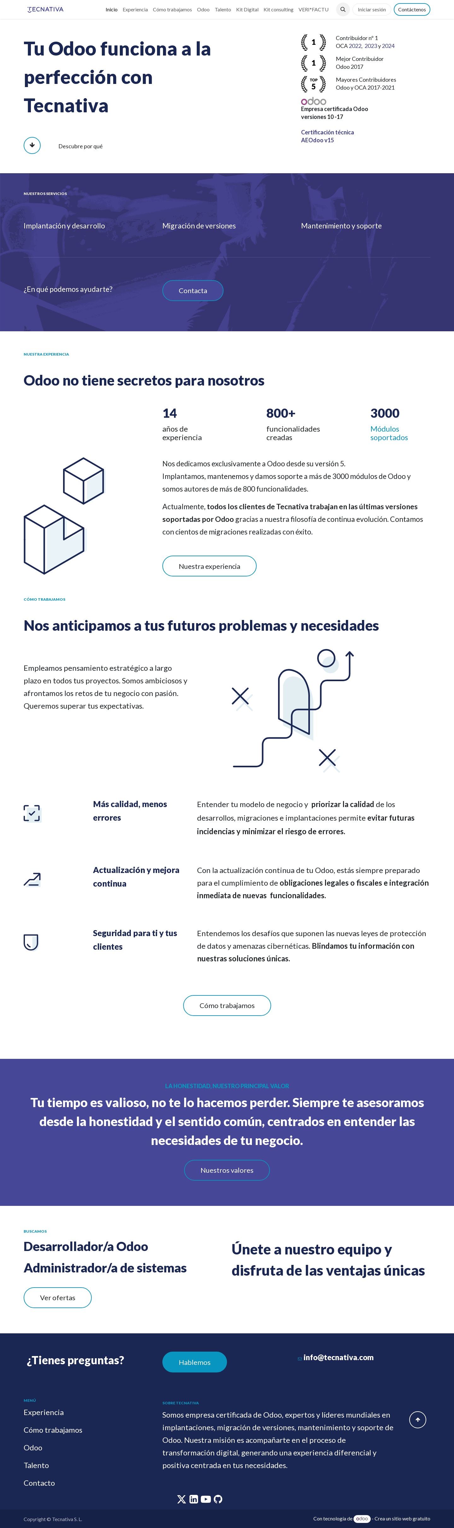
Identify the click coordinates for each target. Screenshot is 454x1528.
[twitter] (182, 1501)
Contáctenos (412, 9)
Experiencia (44, 1412)
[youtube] (206, 1501)
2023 (370, 45)
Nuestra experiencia (209, 566)
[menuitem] (111, 9)
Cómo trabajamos (227, 1005)
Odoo (33, 1447)
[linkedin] (194, 1501)
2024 (388, 45)
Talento (36, 1465)
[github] (218, 1501)
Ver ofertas (57, 1297)
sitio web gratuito (411, 1518)
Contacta (193, 290)
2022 (355, 45)
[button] (343, 9)
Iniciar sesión (372, 9)
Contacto (39, 1482)
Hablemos (195, 1362)
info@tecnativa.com (339, 1357)
